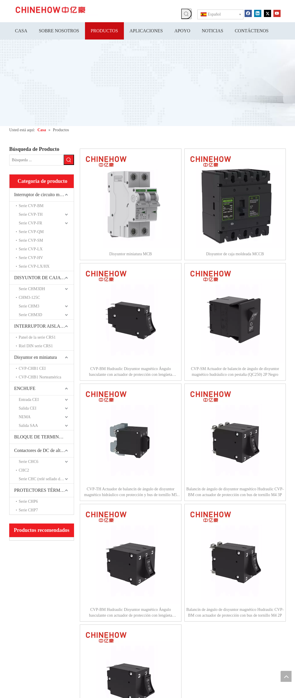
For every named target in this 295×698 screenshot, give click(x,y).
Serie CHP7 (28, 509)
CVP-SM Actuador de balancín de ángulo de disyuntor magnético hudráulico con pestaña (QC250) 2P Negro (235, 372)
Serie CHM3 (29, 305)
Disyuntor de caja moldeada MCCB (235, 254)
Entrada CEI (29, 399)
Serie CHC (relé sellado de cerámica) (46, 478)
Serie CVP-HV (31, 257)
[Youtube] (277, 13)
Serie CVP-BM (31, 205)
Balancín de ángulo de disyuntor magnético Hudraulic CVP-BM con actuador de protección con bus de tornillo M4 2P (235, 612)
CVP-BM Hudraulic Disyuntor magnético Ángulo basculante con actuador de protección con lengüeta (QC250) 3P (130, 612)
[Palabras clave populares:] (186, 14)
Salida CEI (27, 408)
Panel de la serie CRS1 (37, 337)
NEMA (25, 416)
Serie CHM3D (30, 314)
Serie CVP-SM (31, 240)
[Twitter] (267, 13)
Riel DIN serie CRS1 (36, 345)
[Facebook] (248, 13)
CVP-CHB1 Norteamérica (40, 376)
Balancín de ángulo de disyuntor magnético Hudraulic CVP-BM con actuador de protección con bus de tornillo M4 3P (235, 492)
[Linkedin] (257, 13)
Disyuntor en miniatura (35, 356)
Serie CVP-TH (31, 214)
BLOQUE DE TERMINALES (42, 436)
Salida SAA (28, 425)
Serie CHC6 (28, 461)
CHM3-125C (29, 297)
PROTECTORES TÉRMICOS (42, 489)
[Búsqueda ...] (36, 160)
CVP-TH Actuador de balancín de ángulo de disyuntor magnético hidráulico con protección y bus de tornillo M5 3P (130, 492)
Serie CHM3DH (32, 288)
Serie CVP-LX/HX (34, 266)
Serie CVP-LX (31, 248)
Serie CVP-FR (30, 222)
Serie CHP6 (28, 501)
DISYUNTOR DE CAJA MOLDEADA (44, 277)
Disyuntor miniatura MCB (130, 254)
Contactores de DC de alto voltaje (44, 449)
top (286, 676)
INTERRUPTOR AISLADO (40, 325)
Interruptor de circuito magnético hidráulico (44, 194)
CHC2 (24, 470)
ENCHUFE (24, 387)
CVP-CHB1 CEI (32, 368)
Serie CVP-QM (31, 231)
